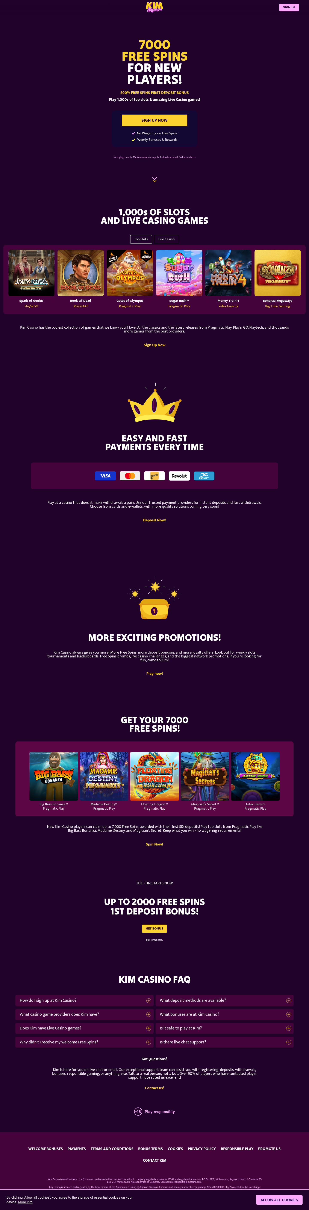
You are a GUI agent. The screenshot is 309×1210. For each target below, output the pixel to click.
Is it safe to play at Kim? (181, 1028)
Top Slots (141, 239)
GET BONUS (154, 928)
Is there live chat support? (183, 1042)
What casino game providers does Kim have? (59, 1014)
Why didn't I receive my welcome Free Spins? (59, 1042)
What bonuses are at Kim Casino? (189, 1014)
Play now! (154, 674)
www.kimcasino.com (72, 1179)
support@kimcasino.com (188, 1182)
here (192, 157)
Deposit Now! (154, 520)
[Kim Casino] (154, 7)
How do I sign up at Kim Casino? (48, 1000)
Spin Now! (154, 844)
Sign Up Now (154, 345)
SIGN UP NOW (154, 120)
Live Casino (166, 239)
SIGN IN (289, 7)
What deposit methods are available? (193, 1000)
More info (25, 1202)
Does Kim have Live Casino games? (51, 1028)
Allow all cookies (279, 1200)
